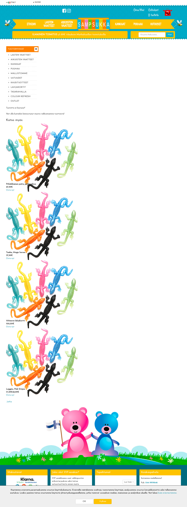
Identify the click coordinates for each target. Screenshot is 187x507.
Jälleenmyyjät (13, 482)
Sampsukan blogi (85, 469)
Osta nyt (46, 129)
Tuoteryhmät (16, 49)
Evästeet (11, 460)
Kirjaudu (81, 460)
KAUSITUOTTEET (19, 83)
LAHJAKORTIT (18, 87)
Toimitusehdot (48, 464)
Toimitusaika (48, 460)
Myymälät (11, 478)
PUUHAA (138, 24)
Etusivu (31, 24)
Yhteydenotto (13, 473)
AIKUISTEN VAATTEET (67, 24)
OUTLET (15, 101)
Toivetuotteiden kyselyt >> (153, 440)
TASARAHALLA (18, 92)
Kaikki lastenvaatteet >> (152, 443)
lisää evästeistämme (167, 493)
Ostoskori (153, 10)
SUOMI (37, 2)
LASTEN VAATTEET (49, 24)
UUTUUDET (16, 78)
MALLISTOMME (19, 73)
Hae (170, 35)
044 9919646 (151, 422)
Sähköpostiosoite (60, 428)
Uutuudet (155, 24)
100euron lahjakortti (51, 260)
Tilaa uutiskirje (60, 440)
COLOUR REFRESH (21, 96)
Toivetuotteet (48, 469)
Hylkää (102, 501)
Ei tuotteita (153, 15)
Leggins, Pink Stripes (51, 329)
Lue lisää (128, 421)
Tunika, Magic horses (51, 192)
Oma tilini (139, 10)
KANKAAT (120, 24)
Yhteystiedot (12, 469)
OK (84, 501)
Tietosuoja (11, 464)
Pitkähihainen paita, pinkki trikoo (57, 124)
